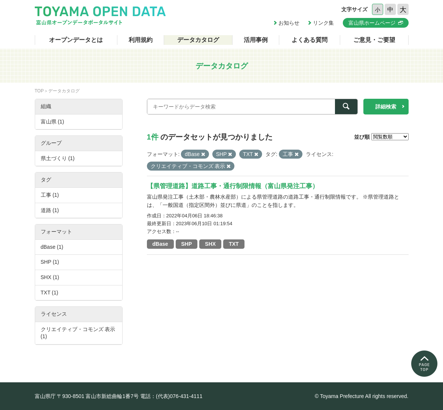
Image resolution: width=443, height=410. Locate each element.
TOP (39, 91)
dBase (160, 244)
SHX (210, 244)
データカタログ (198, 40)
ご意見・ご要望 (374, 40)
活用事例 (256, 40)
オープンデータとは (76, 40)
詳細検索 (385, 107)
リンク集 (323, 22)
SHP (186, 244)
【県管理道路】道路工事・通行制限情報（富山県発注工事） (233, 186)
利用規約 (141, 40)
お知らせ (289, 22)
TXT (234, 244)
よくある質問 (309, 40)
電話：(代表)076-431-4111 (171, 396)
